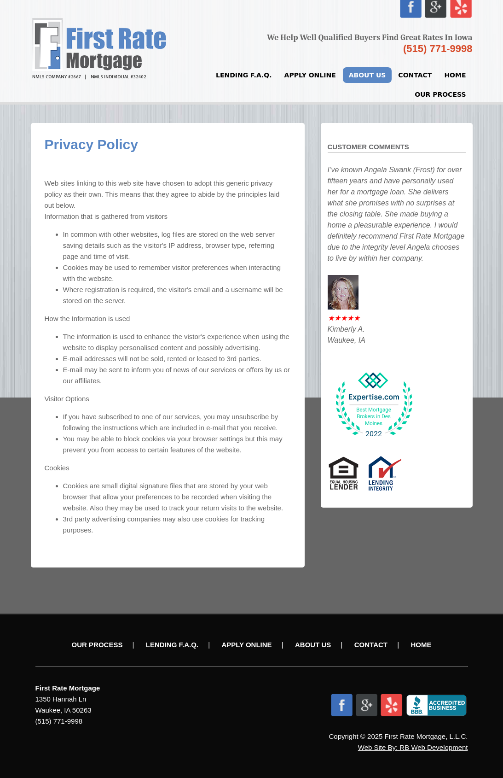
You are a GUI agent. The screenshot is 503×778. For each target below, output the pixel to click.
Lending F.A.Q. (244, 75)
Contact (415, 75)
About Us (367, 75)
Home (455, 75)
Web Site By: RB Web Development (413, 747)
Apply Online (310, 75)
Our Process (440, 94)
